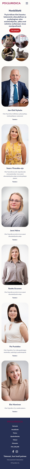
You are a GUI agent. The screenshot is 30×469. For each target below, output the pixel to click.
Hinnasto (15, 443)
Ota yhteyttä (15, 30)
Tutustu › (15, 119)
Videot (15, 440)
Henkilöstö (15, 429)
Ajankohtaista (15, 436)
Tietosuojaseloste (11, 460)
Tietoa (15, 433)
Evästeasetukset (19, 460)
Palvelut (15, 426)
